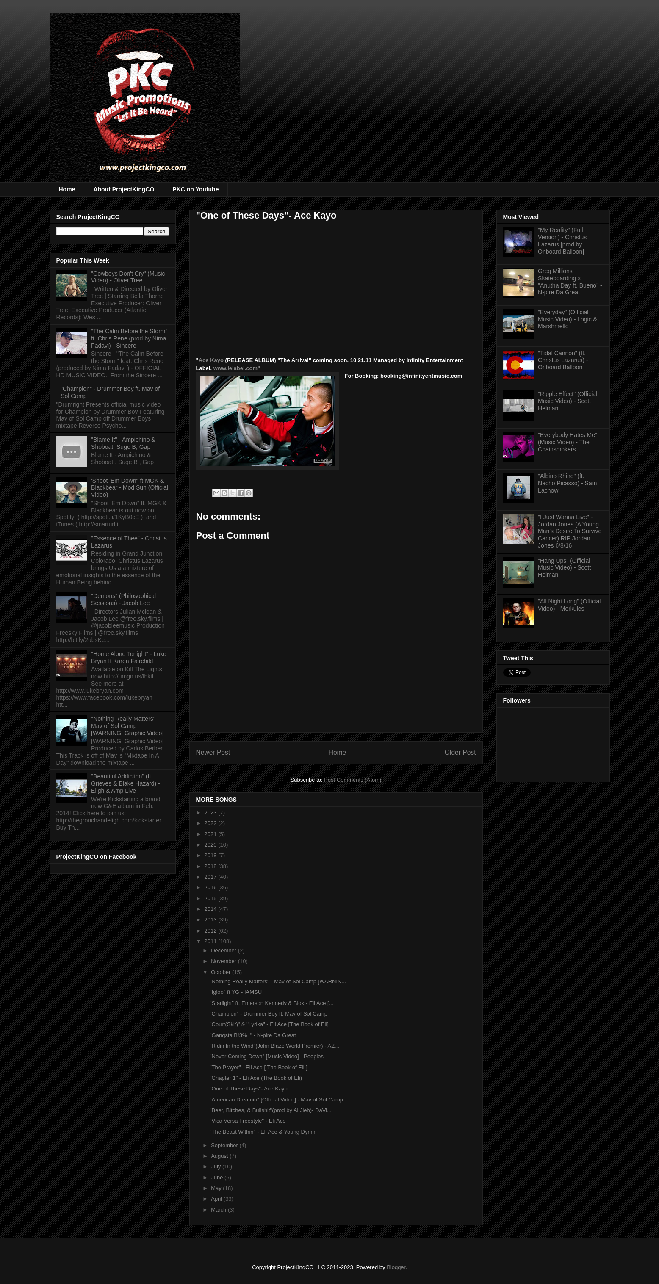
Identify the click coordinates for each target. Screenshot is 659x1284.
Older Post (460, 752)
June (217, 1177)
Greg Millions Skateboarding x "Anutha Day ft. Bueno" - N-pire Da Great (570, 282)
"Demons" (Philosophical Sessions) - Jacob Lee (123, 599)
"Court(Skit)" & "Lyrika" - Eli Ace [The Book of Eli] (269, 1024)
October (221, 972)
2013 (212, 919)
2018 (212, 866)
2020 (212, 844)
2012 (212, 930)
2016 (212, 887)
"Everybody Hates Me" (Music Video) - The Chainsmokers (567, 442)
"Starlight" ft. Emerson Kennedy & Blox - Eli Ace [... (271, 1003)
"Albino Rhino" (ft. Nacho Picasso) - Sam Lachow (567, 483)
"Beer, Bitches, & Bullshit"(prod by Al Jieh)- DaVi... (271, 1110)
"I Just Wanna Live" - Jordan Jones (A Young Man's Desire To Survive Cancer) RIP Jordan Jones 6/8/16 (569, 531)
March (219, 1210)
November (224, 961)
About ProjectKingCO (123, 189)
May (217, 1188)
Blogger (396, 1267)
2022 (212, 823)
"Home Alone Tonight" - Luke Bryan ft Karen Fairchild (128, 657)
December (224, 950)
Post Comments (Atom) (352, 780)
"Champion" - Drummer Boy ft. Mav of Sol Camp (268, 1013)
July (216, 1166)
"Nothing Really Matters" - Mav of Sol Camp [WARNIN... (278, 981)
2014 (212, 909)
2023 (212, 812)
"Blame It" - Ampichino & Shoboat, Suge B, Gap (123, 443)
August (220, 1156)
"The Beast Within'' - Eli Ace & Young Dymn (262, 1132)
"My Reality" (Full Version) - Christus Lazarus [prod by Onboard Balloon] (562, 241)
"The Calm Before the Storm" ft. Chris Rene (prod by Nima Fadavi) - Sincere (129, 338)
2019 (212, 855)
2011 (212, 941)
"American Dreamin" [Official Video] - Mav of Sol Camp (276, 1099)
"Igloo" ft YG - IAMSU (236, 992)
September (225, 1145)
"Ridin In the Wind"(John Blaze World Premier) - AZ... (274, 1046)
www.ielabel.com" (236, 368)
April (217, 1198)
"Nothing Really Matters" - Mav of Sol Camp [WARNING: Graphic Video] (127, 725)
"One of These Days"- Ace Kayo (249, 1088)
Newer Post (213, 752)
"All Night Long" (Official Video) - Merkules (569, 605)
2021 (212, 834)
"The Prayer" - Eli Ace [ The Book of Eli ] (258, 1067)
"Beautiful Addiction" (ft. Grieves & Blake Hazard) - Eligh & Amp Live (125, 783)
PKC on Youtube (195, 189)
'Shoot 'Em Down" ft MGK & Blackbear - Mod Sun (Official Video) (129, 487)
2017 (212, 877)
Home (67, 189)
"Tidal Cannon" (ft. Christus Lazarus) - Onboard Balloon (563, 360)
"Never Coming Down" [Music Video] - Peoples (267, 1056)
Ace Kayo (211, 360)
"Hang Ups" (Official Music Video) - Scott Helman (564, 567)
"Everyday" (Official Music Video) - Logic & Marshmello (567, 319)
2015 (212, 898)
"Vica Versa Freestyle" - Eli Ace (248, 1121)
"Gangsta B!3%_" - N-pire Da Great (253, 1035)
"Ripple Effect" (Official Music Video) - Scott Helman (567, 401)
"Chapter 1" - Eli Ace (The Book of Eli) (256, 1078)
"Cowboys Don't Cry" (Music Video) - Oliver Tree (128, 277)
